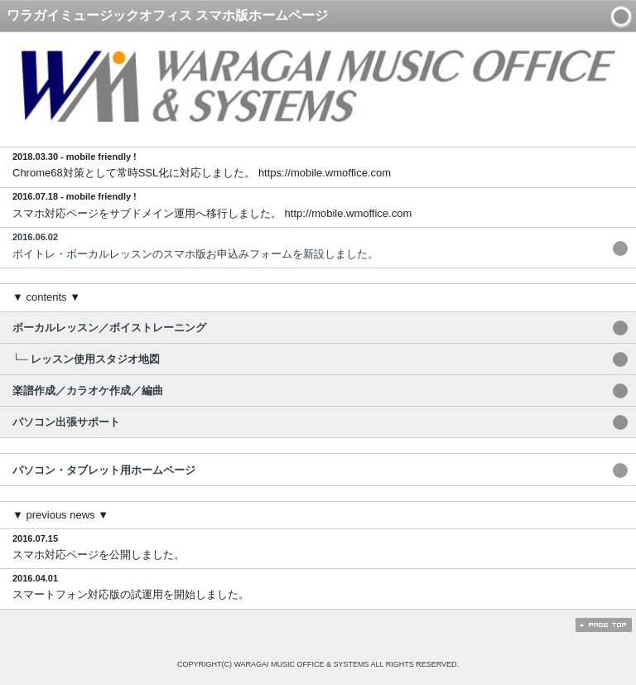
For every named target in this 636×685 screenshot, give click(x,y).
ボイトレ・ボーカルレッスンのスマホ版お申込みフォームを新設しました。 (307, 245)
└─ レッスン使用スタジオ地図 (86, 359)
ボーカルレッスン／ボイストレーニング (109, 327)
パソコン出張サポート (66, 422)
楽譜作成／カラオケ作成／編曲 (87, 390)
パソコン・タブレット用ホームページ (103, 470)
